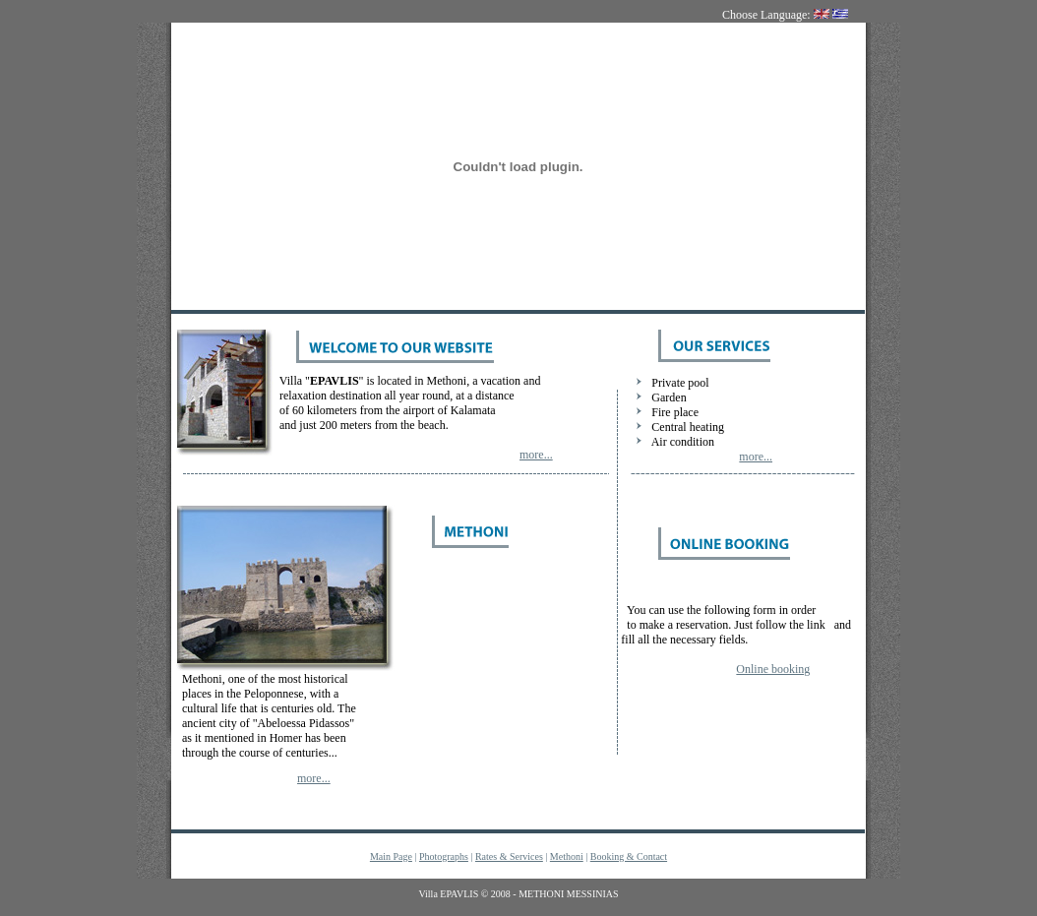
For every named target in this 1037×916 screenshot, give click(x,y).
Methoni (566, 856)
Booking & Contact (628, 856)
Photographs (443, 856)
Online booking (773, 669)
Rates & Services (509, 856)
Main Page (391, 856)
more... (536, 454)
